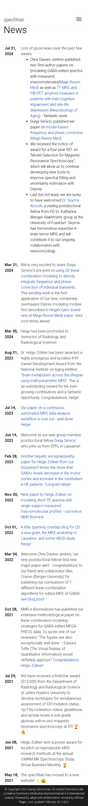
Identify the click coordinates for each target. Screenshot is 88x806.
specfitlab (14, 20)
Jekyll (33, 797)
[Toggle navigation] (78, 20)
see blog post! (32, 599)
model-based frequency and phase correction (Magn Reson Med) (56, 133)
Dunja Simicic (65, 440)
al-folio (47, 797)
